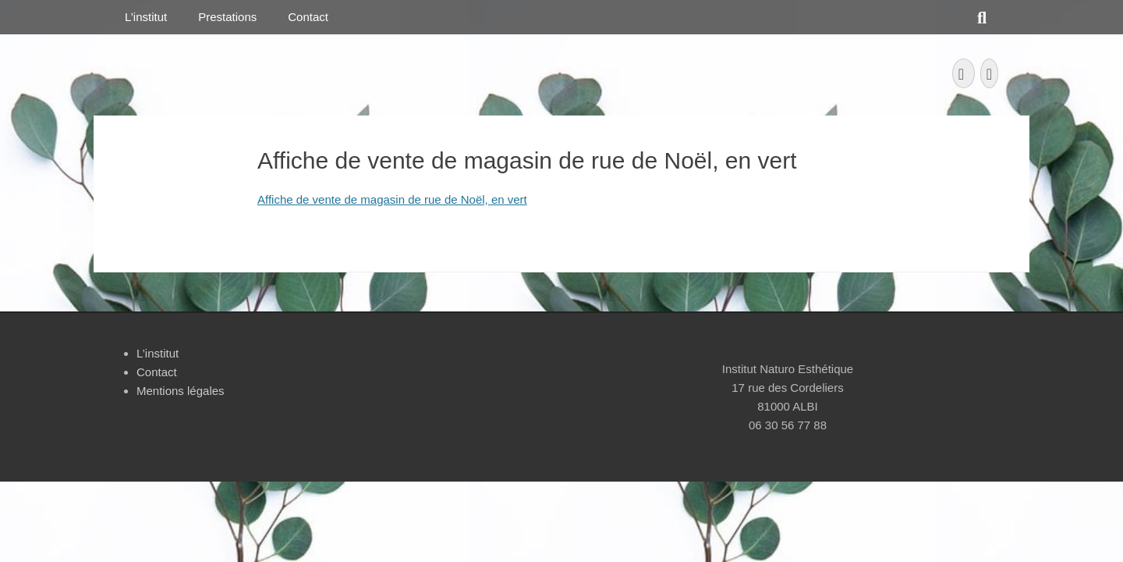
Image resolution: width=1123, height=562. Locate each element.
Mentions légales (180, 390)
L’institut (146, 16)
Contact (308, 16)
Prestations (227, 16)
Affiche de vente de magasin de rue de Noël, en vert (392, 199)
